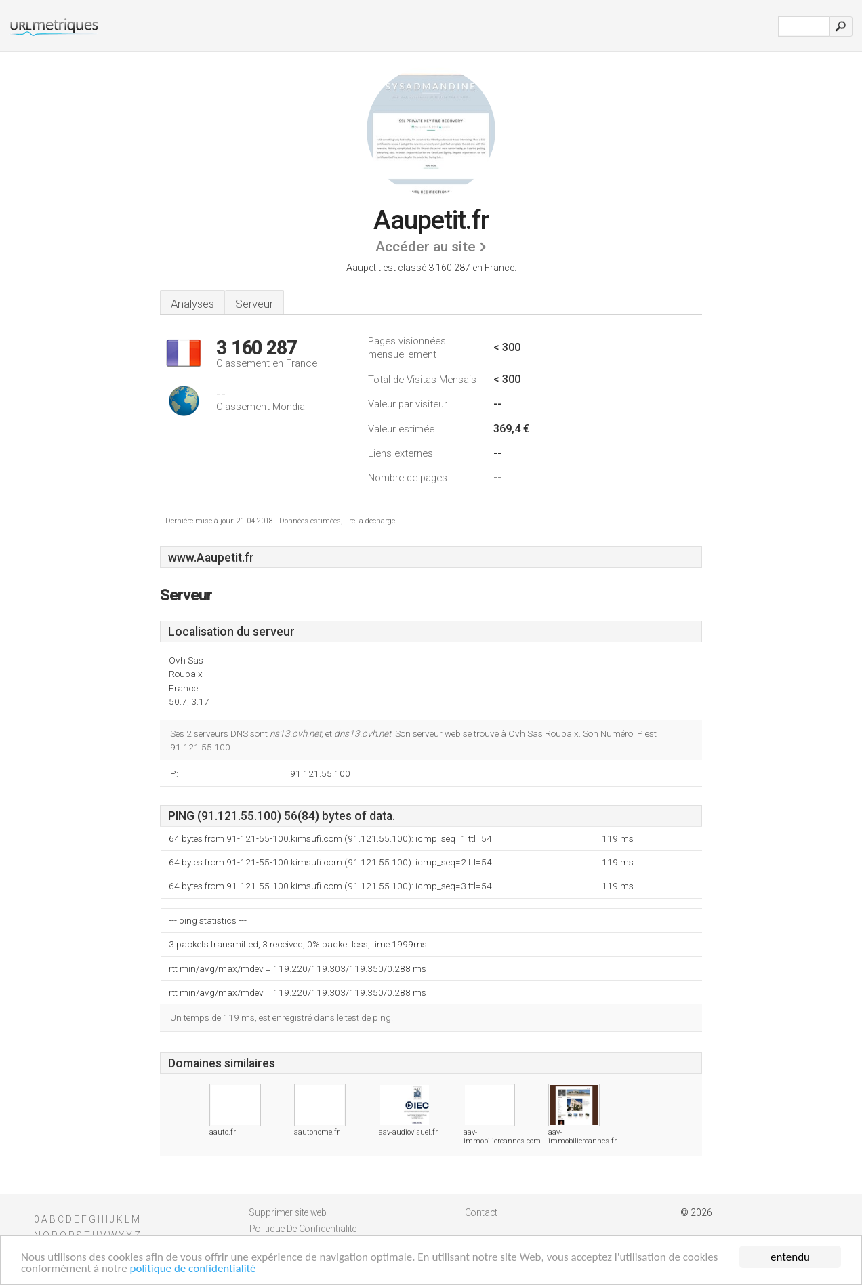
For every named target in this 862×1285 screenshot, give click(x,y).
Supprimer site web (288, 1212)
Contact (481, 1212)
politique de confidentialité (193, 1269)
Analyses (192, 303)
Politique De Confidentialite (302, 1228)
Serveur (254, 303)
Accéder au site (425, 247)
